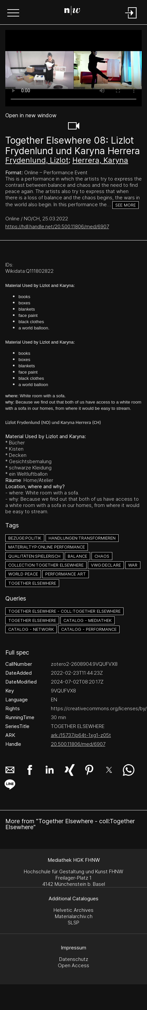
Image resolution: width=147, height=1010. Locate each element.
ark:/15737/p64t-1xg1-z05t (81, 735)
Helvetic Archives (73, 910)
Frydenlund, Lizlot (36, 160)
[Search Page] (72, 11)
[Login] (131, 19)
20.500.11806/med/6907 (78, 744)
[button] (13, 13)
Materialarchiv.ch (73, 916)
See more (125, 205)
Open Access (73, 965)
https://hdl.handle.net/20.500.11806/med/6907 (57, 226)
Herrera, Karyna (100, 160)
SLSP (73, 922)
